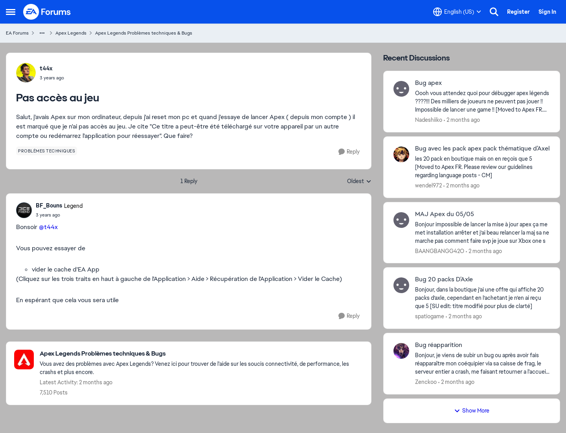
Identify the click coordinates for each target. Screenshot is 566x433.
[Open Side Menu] (10, 12)
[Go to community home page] (47, 12)
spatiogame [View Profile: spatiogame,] (429, 316)
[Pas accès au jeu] (59, 214)
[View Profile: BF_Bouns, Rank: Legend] (24, 210)
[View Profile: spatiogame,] (401, 285)
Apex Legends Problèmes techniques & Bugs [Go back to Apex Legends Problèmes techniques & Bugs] (143, 33)
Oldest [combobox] (359, 181)
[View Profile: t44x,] (26, 73)
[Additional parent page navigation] (42, 33)
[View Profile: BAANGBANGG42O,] (401, 220)
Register (518, 11)
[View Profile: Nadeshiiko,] (401, 89)
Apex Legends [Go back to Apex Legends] (70, 33)
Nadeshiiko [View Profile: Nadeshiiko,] (428, 119)
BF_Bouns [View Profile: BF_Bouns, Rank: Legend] (49, 205)
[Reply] (349, 152)
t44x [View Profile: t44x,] (46, 68)
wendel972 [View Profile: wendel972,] (428, 185)
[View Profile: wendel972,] (401, 154)
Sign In (547, 11)
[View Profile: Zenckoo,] (401, 351)
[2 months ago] (462, 120)
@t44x (48, 227)
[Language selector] (457, 12)
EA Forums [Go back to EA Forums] (17, 33)
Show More (471, 410)
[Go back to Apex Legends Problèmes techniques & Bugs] (201, 354)
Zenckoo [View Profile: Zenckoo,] (426, 381)
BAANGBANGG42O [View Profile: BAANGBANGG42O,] (439, 250)
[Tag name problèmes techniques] (46, 151)
